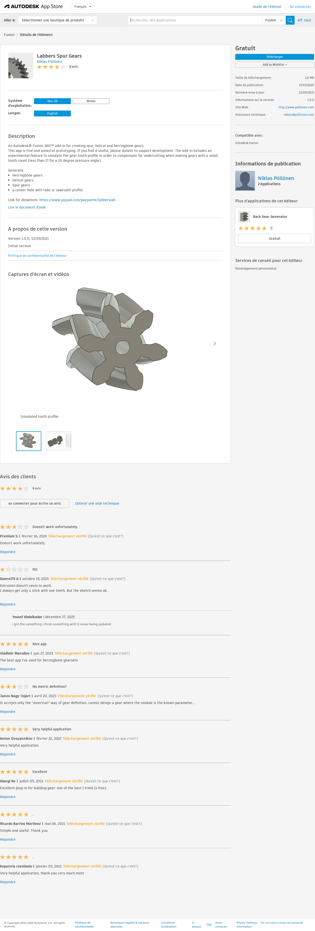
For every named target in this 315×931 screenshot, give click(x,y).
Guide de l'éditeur (267, 6)
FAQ (209, 929)
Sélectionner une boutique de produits (53, 20)
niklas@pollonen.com (299, 114)
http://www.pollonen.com (296, 107)
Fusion (9, 34)
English (52, 113)
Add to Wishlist (275, 65)
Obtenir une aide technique (97, 503)
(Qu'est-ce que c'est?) (106, 536)
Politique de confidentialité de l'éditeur (37, 255)
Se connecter (300, 6)
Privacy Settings (246, 927)
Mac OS (52, 101)
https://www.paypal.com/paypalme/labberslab (77, 199)
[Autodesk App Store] (33, 6)
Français (82, 6)
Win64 (91, 101)
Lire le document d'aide (27, 207)
